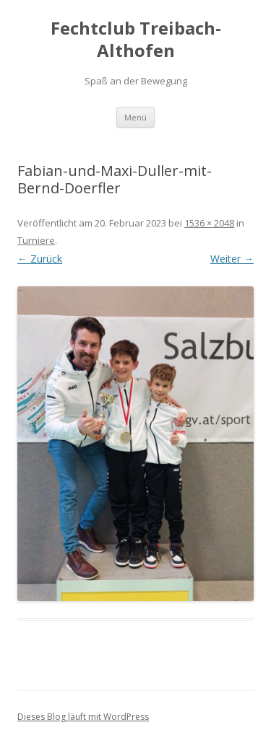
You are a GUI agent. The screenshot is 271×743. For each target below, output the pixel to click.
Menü (135, 117)
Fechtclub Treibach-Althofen (136, 39)
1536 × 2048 (209, 222)
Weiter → (232, 258)
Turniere (36, 240)
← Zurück (39, 258)
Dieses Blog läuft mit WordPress (83, 717)
